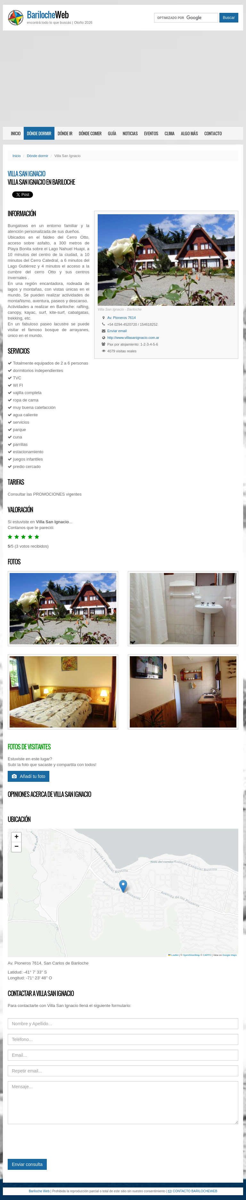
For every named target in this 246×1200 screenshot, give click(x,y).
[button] (123, 886)
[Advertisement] (123, 79)
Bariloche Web (39, 1191)
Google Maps (229, 955)
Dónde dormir (39, 133)
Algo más (189, 133)
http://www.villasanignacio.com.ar (133, 338)
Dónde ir (65, 133)
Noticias (130, 133)
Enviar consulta (27, 1164)
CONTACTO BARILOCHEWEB (192, 1191)
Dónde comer (90, 133)
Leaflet (173, 955)
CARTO (207, 955)
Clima (170, 133)
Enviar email (117, 331)
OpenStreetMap (191, 955)
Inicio (15, 133)
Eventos (151, 133)
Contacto (213, 133)
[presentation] (56, 1141)
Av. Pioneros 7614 (121, 318)
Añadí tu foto (28, 776)
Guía (112, 133)
